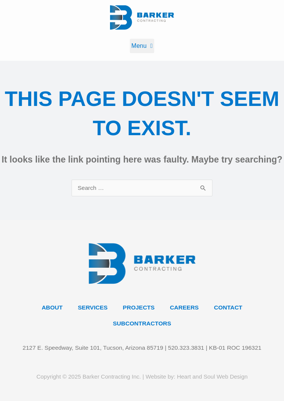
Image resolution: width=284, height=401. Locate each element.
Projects (139, 307)
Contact (228, 307)
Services (93, 307)
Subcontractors (142, 323)
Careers (184, 307)
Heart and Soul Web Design (212, 376)
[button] (142, 46)
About (51, 307)
